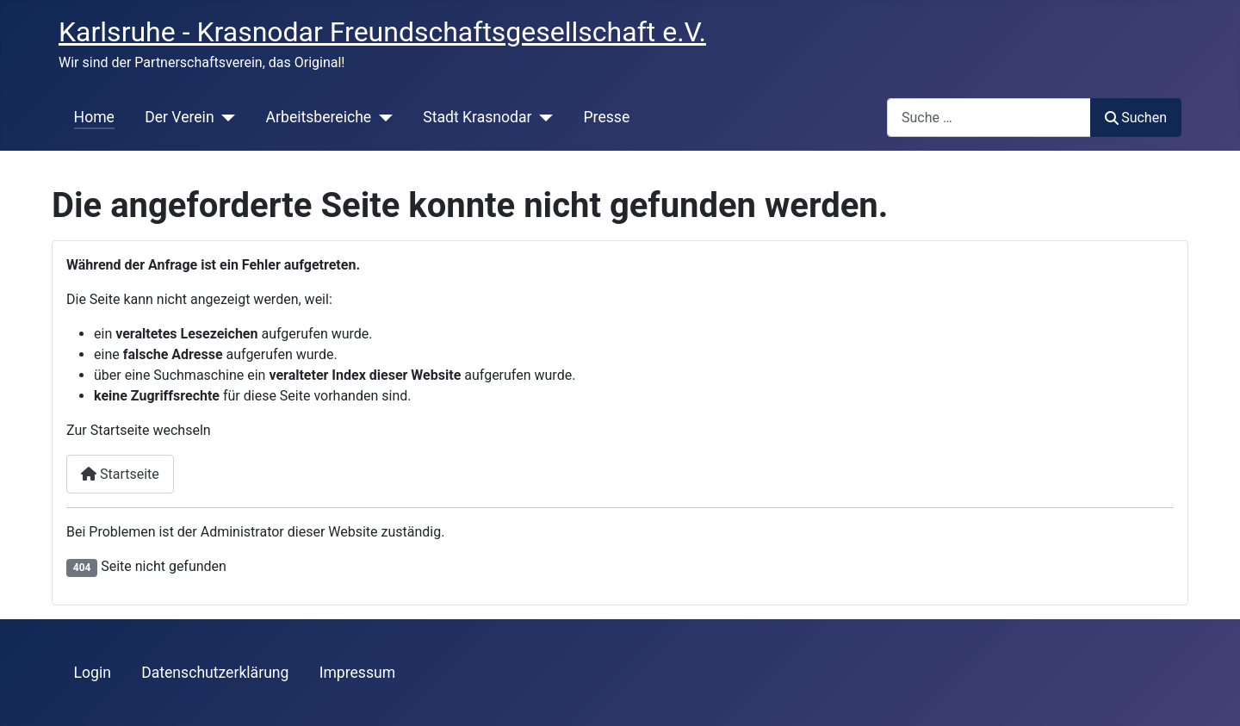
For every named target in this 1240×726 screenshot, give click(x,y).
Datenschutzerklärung (214, 672)
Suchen (1136, 117)
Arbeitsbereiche (319, 117)
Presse (607, 117)
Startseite (120, 474)
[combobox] (989, 117)
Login (92, 672)
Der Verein (179, 117)
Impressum (357, 672)
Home (94, 117)
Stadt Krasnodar (477, 117)
